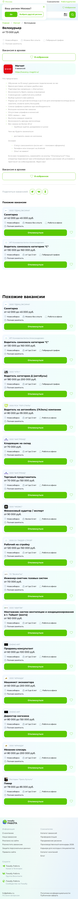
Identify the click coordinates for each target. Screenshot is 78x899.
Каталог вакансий (48, 833)
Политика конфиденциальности (55, 893)
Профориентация (48, 837)
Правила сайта (9, 852)
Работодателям (68, 2)
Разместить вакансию (12, 844)
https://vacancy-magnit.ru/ (27, 72)
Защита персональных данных (16, 848)
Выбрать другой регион (31, 14)
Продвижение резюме (51, 841)
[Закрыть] (43, 6)
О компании (8, 833)
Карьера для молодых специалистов (57, 848)
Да (11, 14)
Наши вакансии (9, 837)
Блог (42, 856)
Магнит (16, 23)
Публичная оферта (49, 895)
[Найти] (72, 14)
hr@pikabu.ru (8, 893)
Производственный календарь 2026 (57, 844)
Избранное (69, 7)
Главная (5, 23)
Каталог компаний (49, 852)
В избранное (39, 57)
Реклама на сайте (10, 841)
